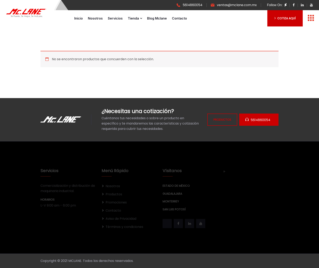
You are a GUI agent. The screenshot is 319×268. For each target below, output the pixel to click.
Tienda (133, 18)
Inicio (78, 18)
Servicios (115, 18)
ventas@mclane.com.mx (237, 5)
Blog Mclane (157, 18)
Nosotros (95, 18)
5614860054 (192, 5)
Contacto (179, 18)
